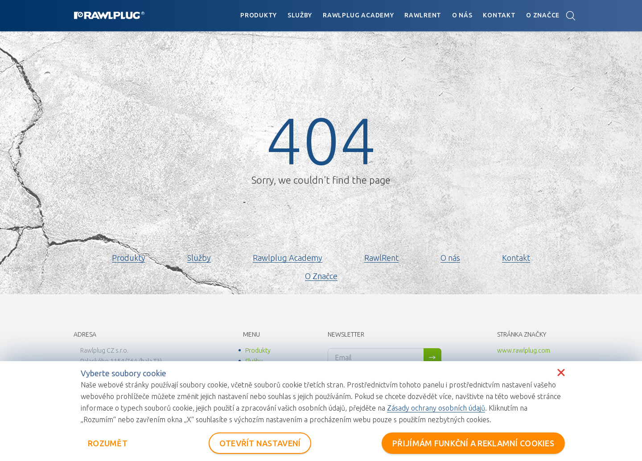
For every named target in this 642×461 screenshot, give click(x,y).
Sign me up (432, 357)
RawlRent (422, 15)
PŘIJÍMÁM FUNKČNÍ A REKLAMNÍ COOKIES (473, 443)
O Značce (543, 15)
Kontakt (499, 15)
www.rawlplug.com (523, 350)
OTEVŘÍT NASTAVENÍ (260, 443)
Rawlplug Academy (358, 15)
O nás (462, 15)
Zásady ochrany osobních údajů (436, 408)
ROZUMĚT (108, 443)
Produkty (258, 15)
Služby (300, 15)
